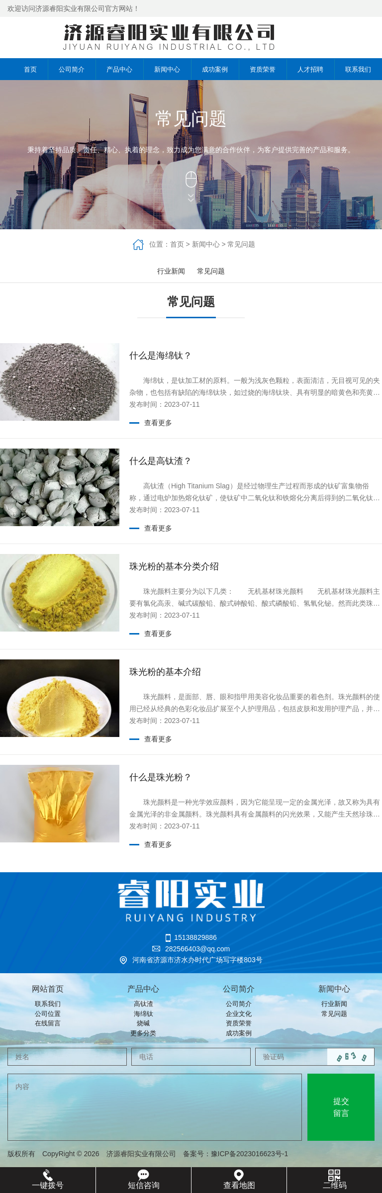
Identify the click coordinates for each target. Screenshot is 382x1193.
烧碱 (143, 1023)
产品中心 (119, 69)
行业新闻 (171, 271)
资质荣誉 (263, 69)
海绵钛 (143, 1013)
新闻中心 (167, 69)
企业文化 (239, 1013)
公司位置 (48, 1013)
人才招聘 (310, 69)
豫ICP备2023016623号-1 (253, 1154)
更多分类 (143, 1033)
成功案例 (215, 69)
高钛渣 (143, 1004)
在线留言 (48, 1023)
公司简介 (72, 69)
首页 (24, 69)
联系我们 (358, 69)
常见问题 (241, 244)
